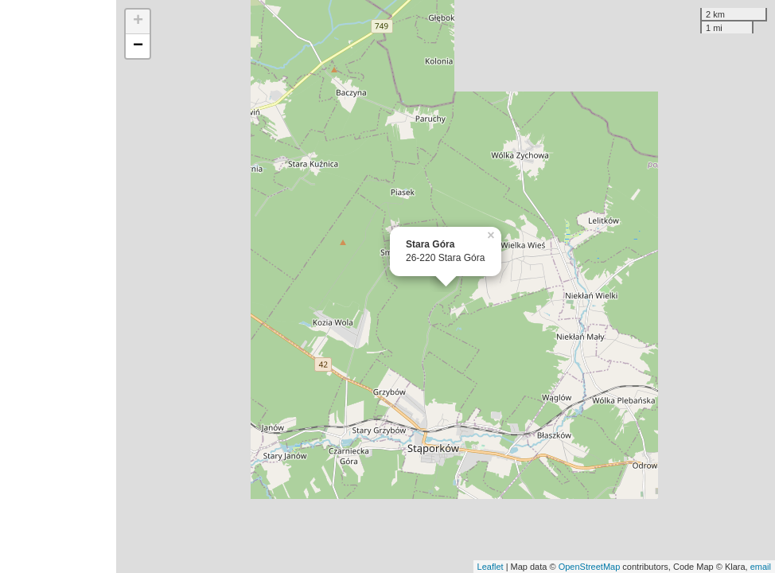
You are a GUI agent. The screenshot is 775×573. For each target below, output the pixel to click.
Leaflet (490, 566)
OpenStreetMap (590, 566)
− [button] (138, 46)
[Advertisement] (58, 286)
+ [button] (138, 21)
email (760, 566)
